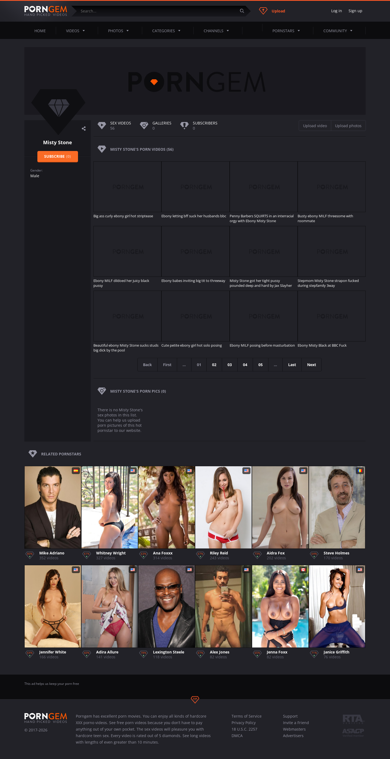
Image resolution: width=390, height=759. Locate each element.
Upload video (315, 125)
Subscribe (57, 156)
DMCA (237, 735)
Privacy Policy (244, 722)
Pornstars (287, 30)
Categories (168, 30)
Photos (120, 30)
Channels (218, 30)
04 (245, 364)
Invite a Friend (296, 722)
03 (230, 364)
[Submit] (244, 11)
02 (214, 364)
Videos (77, 30)
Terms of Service (247, 716)
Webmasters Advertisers (294, 732)
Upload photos (348, 125)
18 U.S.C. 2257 (244, 729)
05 (261, 364)
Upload (272, 10)
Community (339, 30)
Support (290, 716)
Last (292, 364)
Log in (336, 10)
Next (311, 364)
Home (40, 30)
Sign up (355, 10)
